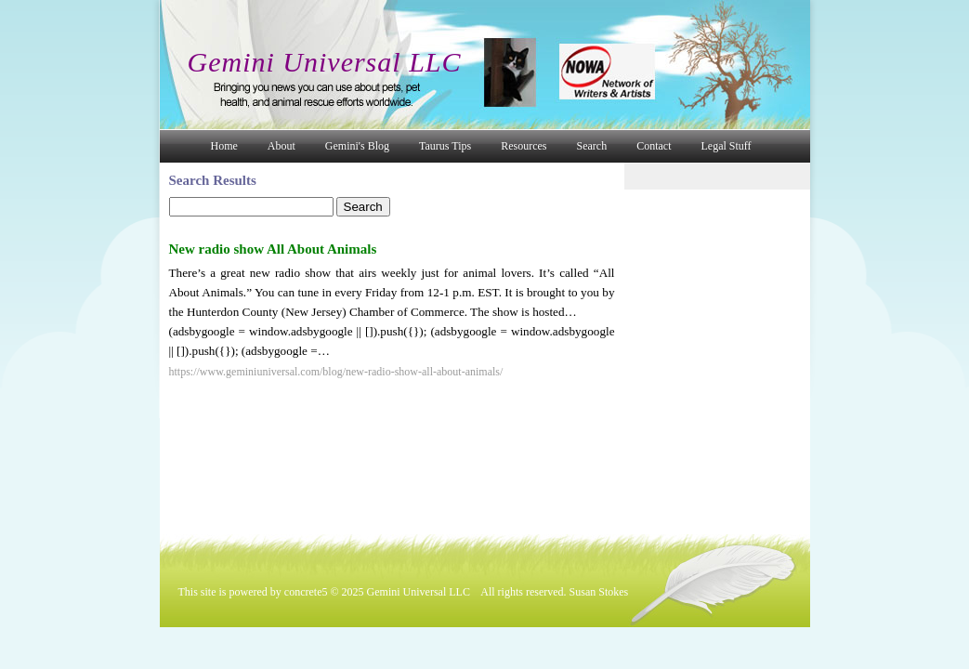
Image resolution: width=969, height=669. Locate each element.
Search (592, 145)
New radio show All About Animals (273, 249)
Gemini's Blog (357, 145)
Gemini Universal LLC (325, 61)
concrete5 (306, 591)
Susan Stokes (599, 591)
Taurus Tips (445, 145)
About (281, 145)
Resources (523, 145)
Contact (653, 145)
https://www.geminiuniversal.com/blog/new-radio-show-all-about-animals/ (336, 371)
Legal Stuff (726, 145)
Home (224, 145)
